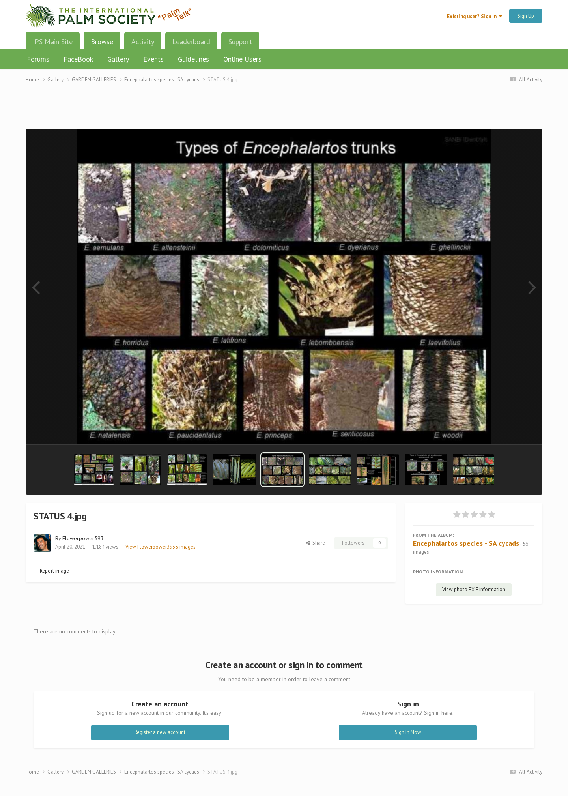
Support (240, 41)
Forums (38, 59)
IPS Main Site (53, 41)
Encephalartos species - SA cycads (466, 543)
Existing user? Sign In (474, 16)
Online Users (242, 59)
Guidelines (193, 59)
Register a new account (160, 732)
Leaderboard (191, 41)
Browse (102, 44)
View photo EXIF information (473, 589)
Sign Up (526, 16)
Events (153, 59)
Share (315, 542)
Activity (142, 41)
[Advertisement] (284, 110)
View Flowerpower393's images (160, 546)
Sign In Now (408, 732)
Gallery (118, 59)
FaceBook (78, 59)
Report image (54, 571)
